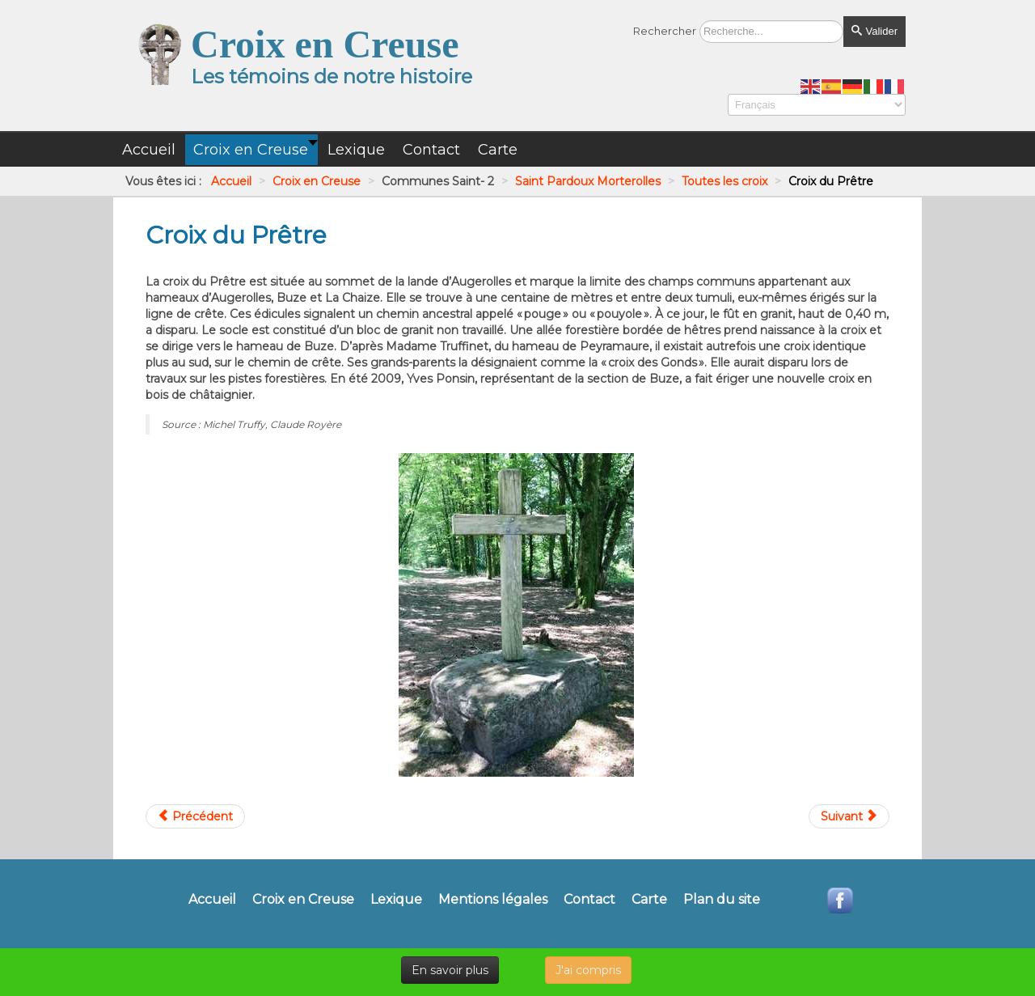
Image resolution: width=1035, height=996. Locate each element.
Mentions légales (492, 899)
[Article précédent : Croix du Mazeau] (195, 816)
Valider (874, 31)
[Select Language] (817, 105)
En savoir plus (450, 970)
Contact (589, 899)
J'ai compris (588, 970)
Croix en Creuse (303, 899)
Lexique (396, 899)
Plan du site (721, 899)
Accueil (212, 899)
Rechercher (664, 30)
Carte (649, 899)
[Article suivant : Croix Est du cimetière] (849, 816)
